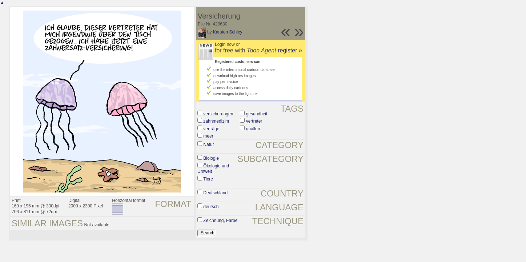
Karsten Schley (227, 32)
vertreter (254, 121)
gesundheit (257, 113)
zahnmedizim (216, 121)
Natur (208, 144)
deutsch (210, 206)
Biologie (211, 158)
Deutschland (215, 192)
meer (208, 136)
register (290, 50)
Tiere (208, 179)
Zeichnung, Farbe (220, 220)
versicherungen (218, 113)
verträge (211, 128)
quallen (253, 128)
